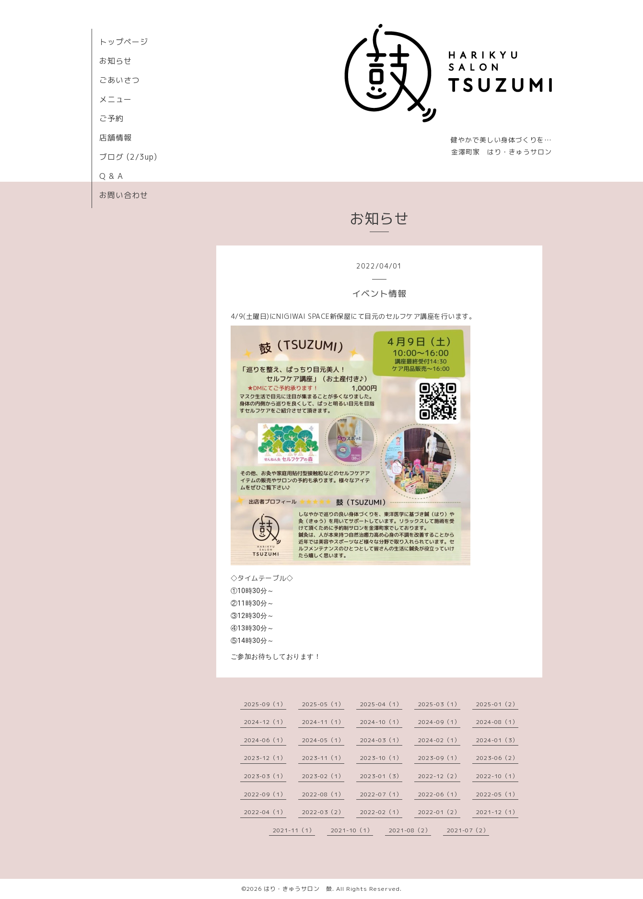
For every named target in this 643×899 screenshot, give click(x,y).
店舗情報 (115, 137)
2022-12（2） (439, 776)
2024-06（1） (265, 740)
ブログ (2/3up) (128, 157)
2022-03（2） (323, 812)
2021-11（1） (294, 830)
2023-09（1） (439, 758)
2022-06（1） (439, 794)
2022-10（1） (497, 776)
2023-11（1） (323, 758)
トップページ (123, 41)
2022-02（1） (381, 812)
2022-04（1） (265, 812)
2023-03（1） (265, 776)
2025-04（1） (381, 704)
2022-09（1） (265, 794)
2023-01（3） (381, 776)
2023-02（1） (323, 776)
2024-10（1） (381, 722)
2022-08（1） (323, 794)
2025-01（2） (497, 704)
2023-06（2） (497, 758)
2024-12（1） (265, 722)
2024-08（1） (497, 722)
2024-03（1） (381, 740)
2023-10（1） (381, 758)
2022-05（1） (497, 794)
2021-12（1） (497, 812)
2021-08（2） (410, 830)
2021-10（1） (352, 830)
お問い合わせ (123, 195)
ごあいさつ (119, 80)
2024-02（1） (439, 740)
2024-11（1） (323, 722)
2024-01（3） (497, 740)
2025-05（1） (323, 704)
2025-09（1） (265, 704)
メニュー (115, 99)
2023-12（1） (265, 758)
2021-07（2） (468, 830)
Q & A (111, 176)
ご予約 (111, 118)
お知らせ (115, 61)
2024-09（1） (439, 722)
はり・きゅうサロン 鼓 (298, 889)
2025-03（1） (439, 704)
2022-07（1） (381, 794)
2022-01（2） (439, 812)
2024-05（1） (323, 740)
